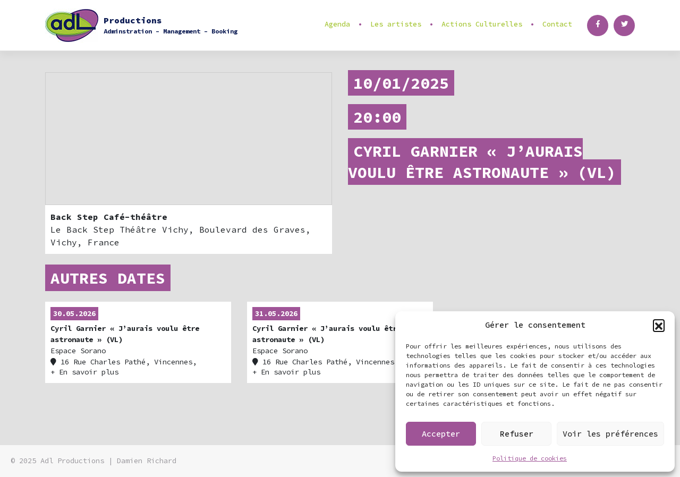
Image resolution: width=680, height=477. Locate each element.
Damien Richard (146, 460)
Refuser (516, 434)
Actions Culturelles (481, 24)
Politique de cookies (529, 458)
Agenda (337, 24)
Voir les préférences (610, 434)
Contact (557, 24)
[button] (658, 325)
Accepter (441, 434)
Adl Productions (72, 460)
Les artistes (395, 24)
